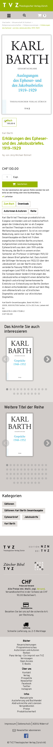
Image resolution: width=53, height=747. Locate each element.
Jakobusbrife (31, 517)
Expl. (15, 177)
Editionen (9, 504)
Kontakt (26, 672)
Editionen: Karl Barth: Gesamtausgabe (23, 510)
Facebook (26, 683)
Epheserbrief (11, 517)
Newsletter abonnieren (27, 730)
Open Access (26, 661)
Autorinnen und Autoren (26, 650)
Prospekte (26, 678)
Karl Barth (9, 523)
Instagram (26, 689)
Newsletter (26, 681)
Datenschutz (24, 724)
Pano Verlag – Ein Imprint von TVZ (26, 655)
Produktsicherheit (26, 711)
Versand (41, 589)
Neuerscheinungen (26, 644)
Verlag (26, 675)
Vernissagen (26, 658)
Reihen (26, 653)
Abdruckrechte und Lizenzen (26, 703)
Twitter (26, 686)
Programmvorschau (26, 647)
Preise (26, 709)
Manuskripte (26, 698)
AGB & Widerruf (40, 724)
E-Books (26, 664)
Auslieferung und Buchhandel (27, 700)
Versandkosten (26, 706)
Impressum (10, 724)
